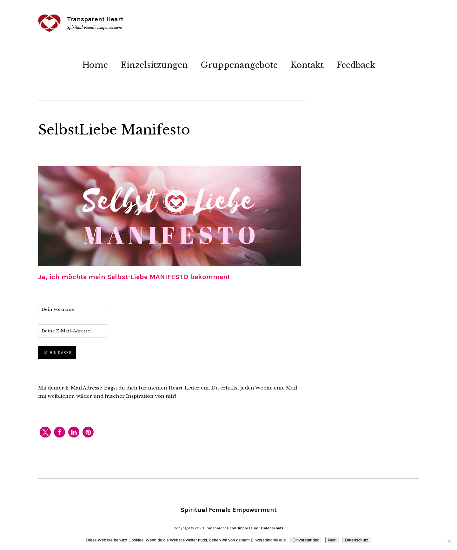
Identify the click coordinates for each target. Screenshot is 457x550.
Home (95, 65)
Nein (332, 540)
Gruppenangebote (239, 65)
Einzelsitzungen (154, 65)
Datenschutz (272, 528)
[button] (45, 432)
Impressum (248, 528)
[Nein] (449, 541)
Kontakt (307, 65)
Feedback (355, 65)
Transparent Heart (95, 19)
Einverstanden (306, 540)
